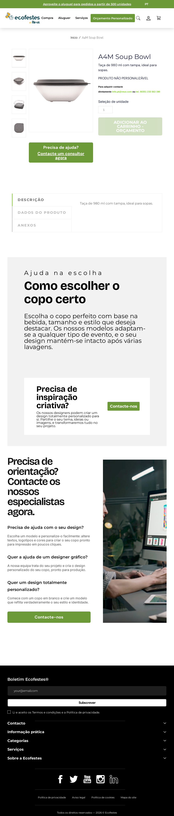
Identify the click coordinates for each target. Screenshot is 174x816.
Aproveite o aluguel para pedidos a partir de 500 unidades (87, 4)
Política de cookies (102, 797)
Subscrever (87, 702)
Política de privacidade (83, 712)
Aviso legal (78, 797)
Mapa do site (128, 797)
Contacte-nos (123, 406)
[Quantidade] (105, 109)
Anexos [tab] (27, 225)
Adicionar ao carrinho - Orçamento (130, 126)
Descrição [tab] (31, 200)
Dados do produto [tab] (42, 212)
